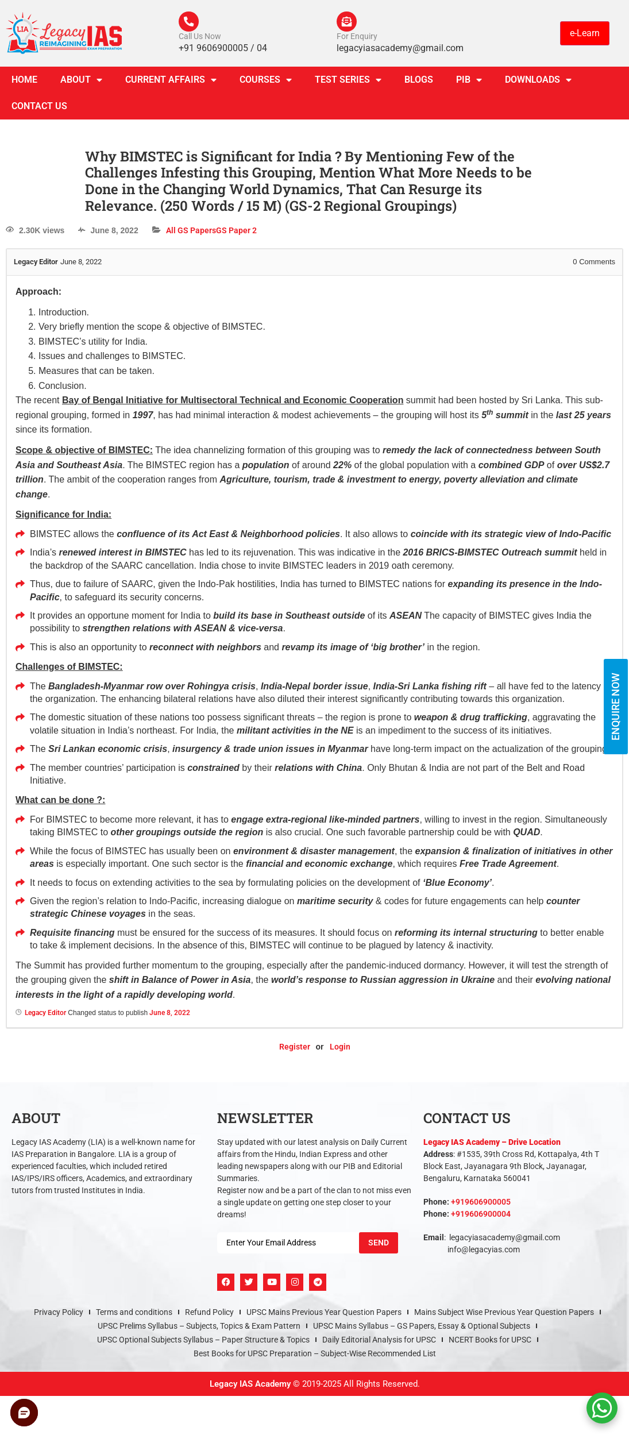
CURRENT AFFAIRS (171, 82)
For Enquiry (357, 39)
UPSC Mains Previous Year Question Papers (324, 1315)
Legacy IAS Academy (250, 1387)
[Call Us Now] (190, 22)
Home (24, 82)
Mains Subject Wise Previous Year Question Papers (504, 1315)
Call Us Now (200, 39)
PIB (469, 82)
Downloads (538, 82)
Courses (266, 82)
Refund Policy (209, 1315)
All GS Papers (191, 233)
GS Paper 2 (236, 233)
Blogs (418, 82)
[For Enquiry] (348, 22)
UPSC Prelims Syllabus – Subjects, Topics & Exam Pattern (199, 1328)
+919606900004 (481, 1216)
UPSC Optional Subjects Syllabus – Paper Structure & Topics (203, 1342)
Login (340, 1050)
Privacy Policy (58, 1315)
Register (294, 1050)
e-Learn (585, 34)
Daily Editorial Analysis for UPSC (379, 1342)
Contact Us (39, 108)
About (81, 82)
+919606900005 (481, 1204)
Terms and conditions (134, 1315)
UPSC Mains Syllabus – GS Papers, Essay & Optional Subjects (421, 1328)
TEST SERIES (348, 82)
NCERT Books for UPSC (490, 1342)
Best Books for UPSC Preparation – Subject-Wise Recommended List (315, 1356)
